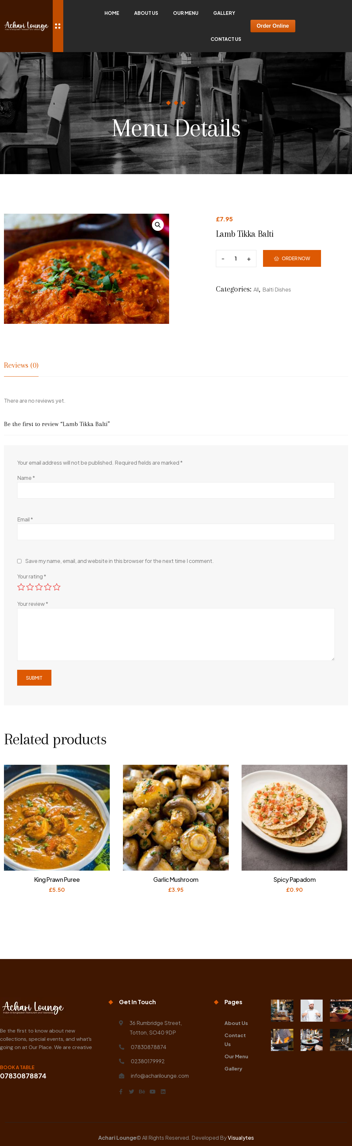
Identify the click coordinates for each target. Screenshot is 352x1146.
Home (111, 13)
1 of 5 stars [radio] (21, 587)
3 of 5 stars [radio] (39, 587)
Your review (32, 603)
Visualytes (241, 1137)
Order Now (296, 258)
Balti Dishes (276, 289)
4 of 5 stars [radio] (48, 587)
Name (26, 477)
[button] (158, 225)
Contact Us (226, 39)
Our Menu (185, 13)
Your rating (31, 576)
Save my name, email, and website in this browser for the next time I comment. (119, 560)
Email (25, 519)
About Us (146, 13)
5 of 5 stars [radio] (57, 587)
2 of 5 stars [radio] (30, 587)
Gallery (224, 13)
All (256, 289)
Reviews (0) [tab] (21, 365)
